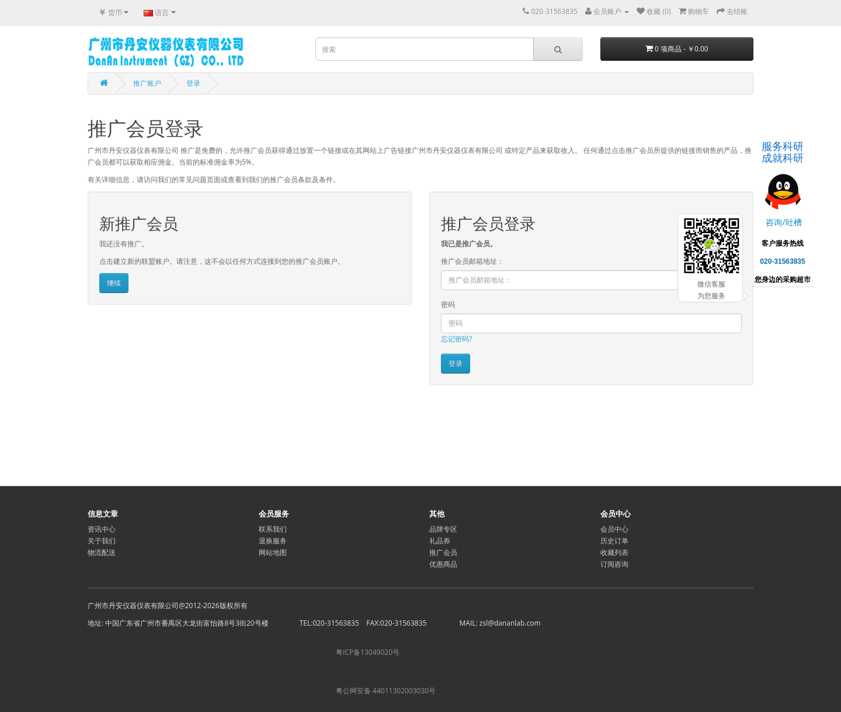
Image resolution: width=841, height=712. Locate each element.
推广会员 (443, 552)
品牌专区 (443, 529)
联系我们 (273, 529)
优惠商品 (443, 564)
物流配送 (102, 552)
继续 (114, 283)
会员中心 (614, 529)
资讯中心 (102, 529)
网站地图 (273, 552)
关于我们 (102, 541)
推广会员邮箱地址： (472, 261)
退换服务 (273, 541)
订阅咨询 (614, 564)
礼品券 (439, 541)
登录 (193, 83)
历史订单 (614, 541)
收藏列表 (614, 552)
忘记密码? (456, 339)
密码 (448, 304)
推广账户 (147, 83)
